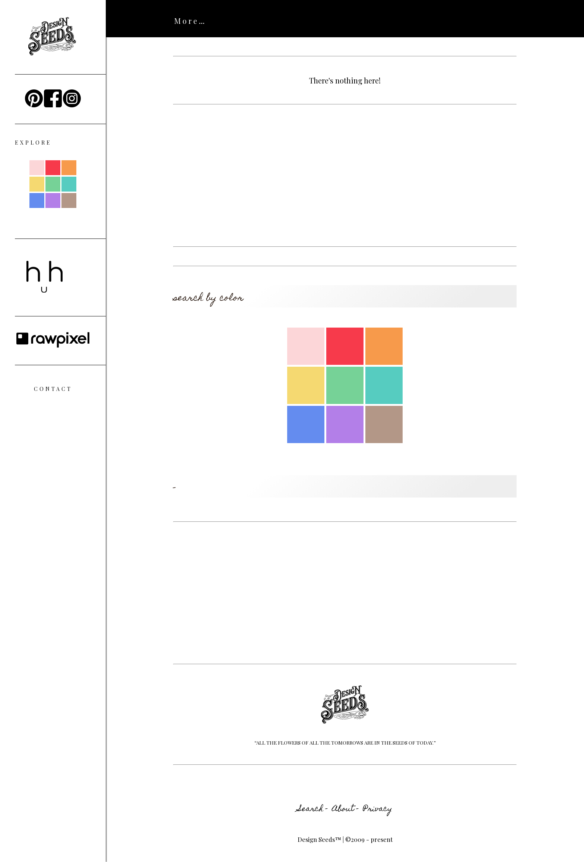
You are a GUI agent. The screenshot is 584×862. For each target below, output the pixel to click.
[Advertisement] (345, 175)
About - (345, 809)
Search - (313, 809)
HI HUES (291, 21)
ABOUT (191, 21)
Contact (53, 388)
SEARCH (239, 21)
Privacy (377, 809)
